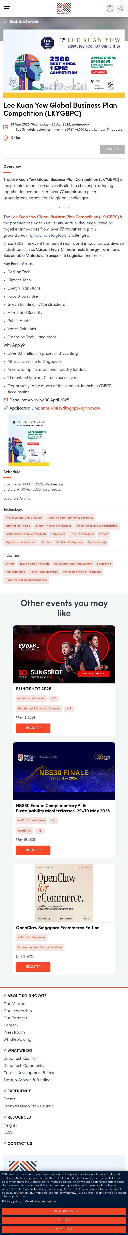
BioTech (46, 542)
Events (9, 1099)
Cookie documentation (40, 1201)
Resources (19, 1118)
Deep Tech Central (20, 1059)
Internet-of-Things (17, 526)
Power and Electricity (44, 572)
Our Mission (14, 1004)
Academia (24, 830)
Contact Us (19, 1144)
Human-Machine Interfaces (53, 526)
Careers (10, 1025)
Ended (112, 149)
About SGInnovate (27, 996)
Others (103, 534)
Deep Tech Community (23, 1066)
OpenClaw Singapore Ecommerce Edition (57, 928)
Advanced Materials (31, 698)
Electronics (104, 563)
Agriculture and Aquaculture (73, 563)
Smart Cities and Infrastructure (97, 526)
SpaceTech (58, 534)
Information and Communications (40, 947)
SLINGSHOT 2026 (33, 689)
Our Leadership (17, 1011)
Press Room (14, 1033)
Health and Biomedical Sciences (26, 580)
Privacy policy (11, 1201)
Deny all (64, 1220)
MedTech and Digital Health (24, 517)
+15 (69, 708)
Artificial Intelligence (69, 542)
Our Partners (15, 1018)
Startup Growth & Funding (27, 1080)
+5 (40, 830)
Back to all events (21, 22)
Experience (19, 1091)
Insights (10, 1126)
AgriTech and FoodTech (20, 542)
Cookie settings (64, 1211)
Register (33, 728)
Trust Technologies (82, 534)
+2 (53, 820)
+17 (54, 698)
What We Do (19, 1051)
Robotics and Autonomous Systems (70, 517)
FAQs (8, 1133)
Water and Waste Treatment (82, 572)
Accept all (64, 1229)
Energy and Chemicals (34, 563)
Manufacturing (15, 572)
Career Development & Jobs (28, 1073)
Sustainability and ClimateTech (25, 534)
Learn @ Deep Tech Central (28, 1106)
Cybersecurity (97, 542)
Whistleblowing (17, 1040)
